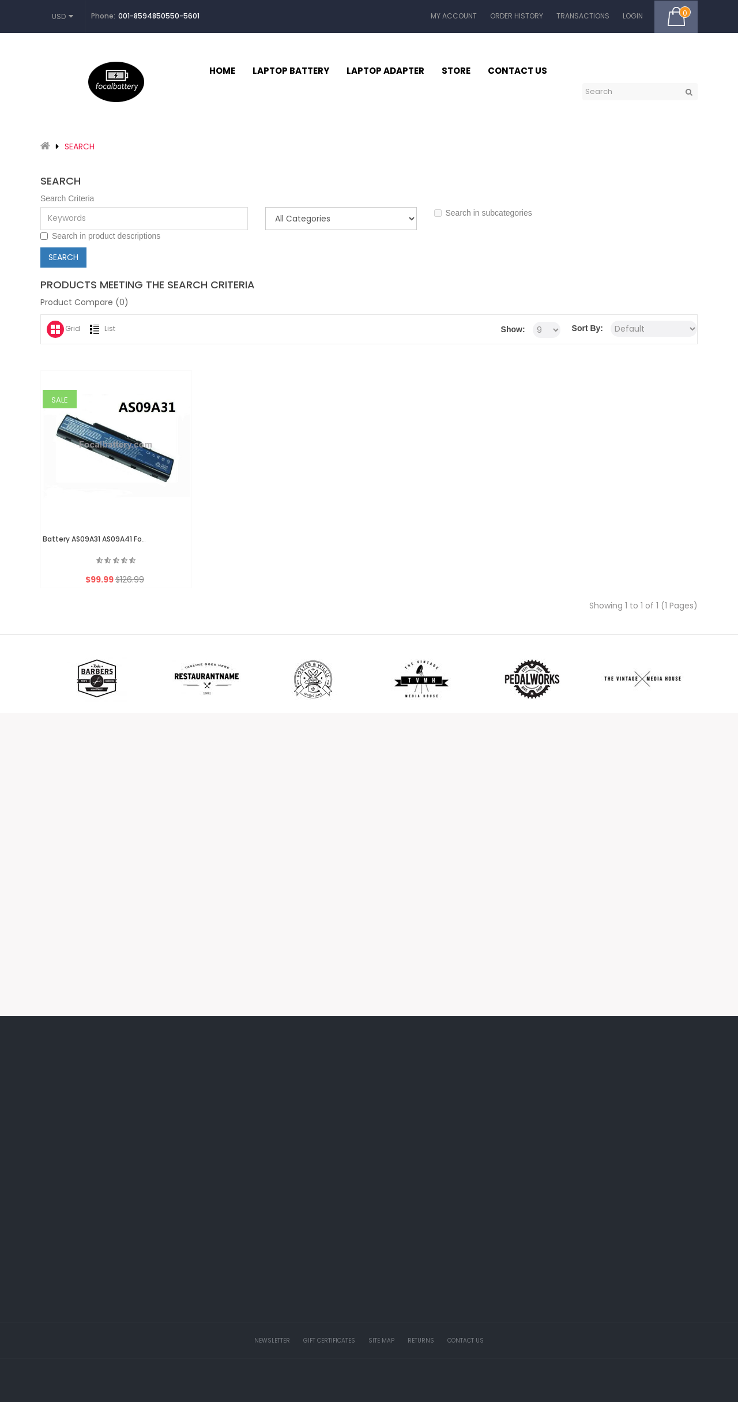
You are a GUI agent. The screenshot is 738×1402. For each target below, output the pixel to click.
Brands (333, 1117)
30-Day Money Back (465, 1306)
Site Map (381, 1340)
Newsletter (225, 1195)
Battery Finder (455, 1332)
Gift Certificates (345, 1143)
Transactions (582, 16)
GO (689, 91)
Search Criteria (67, 198)
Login (633, 16)
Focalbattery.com (355, 1386)
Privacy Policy (455, 1202)
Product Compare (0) (84, 302)
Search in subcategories (483, 213)
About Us (448, 1151)
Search (80, 146)
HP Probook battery (464, 1280)
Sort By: (587, 328)
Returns (421, 1340)
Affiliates (335, 1169)
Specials (335, 1195)
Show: (513, 329)
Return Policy (454, 1228)
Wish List (223, 1169)
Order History (516, 16)
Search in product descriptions (100, 236)
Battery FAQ (453, 1254)
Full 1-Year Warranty (465, 1358)
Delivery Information (465, 1176)
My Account (454, 16)
